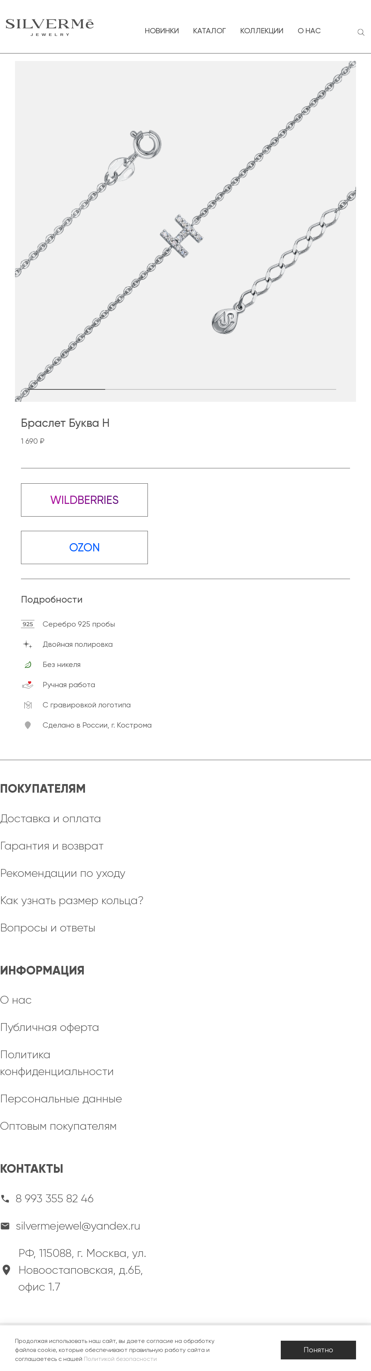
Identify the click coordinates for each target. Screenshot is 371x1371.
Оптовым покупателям (58, 1126)
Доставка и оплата (50, 818)
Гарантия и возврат (52, 845)
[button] (66, 389)
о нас (309, 30)
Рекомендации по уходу (62, 873)
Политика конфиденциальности (57, 1063)
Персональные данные (61, 1098)
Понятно (318, 1350)
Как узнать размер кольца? (72, 900)
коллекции (261, 30)
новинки (162, 30)
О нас (16, 1000)
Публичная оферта (49, 1027)
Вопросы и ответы (47, 927)
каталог (209, 30)
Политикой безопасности (120, 1358)
